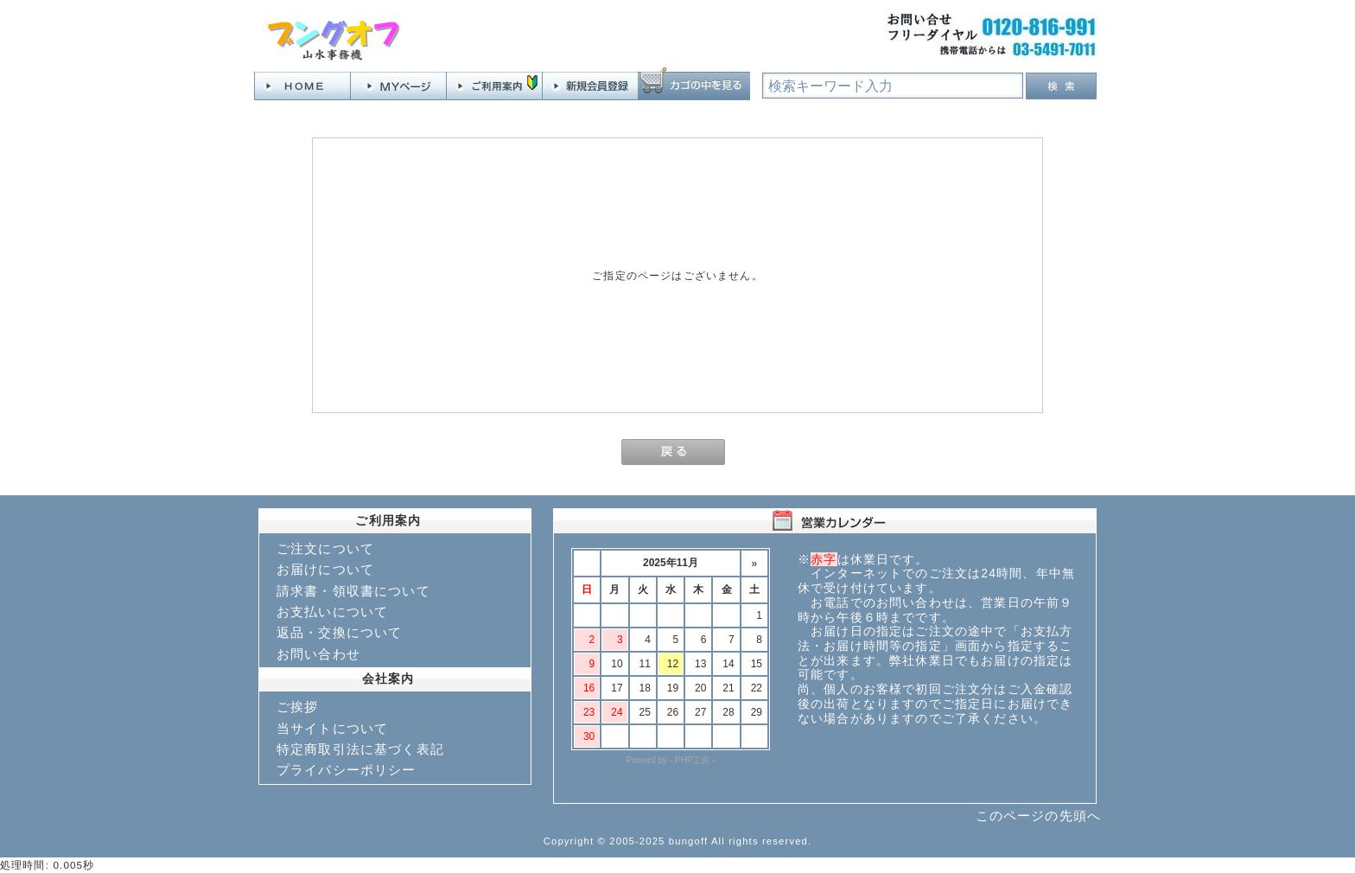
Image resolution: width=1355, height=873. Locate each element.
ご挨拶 (297, 706)
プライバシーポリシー (347, 769)
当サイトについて (332, 728)
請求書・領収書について (353, 590)
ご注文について (325, 548)
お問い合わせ (318, 654)
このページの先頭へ (1038, 815)
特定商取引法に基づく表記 (360, 749)
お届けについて (325, 569)
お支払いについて (332, 611)
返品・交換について (339, 632)
